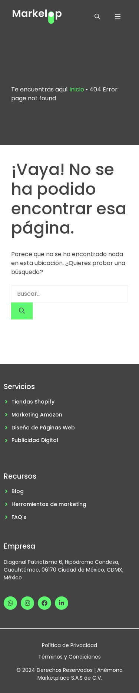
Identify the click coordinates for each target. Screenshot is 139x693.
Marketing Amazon (36, 414)
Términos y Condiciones (69, 656)
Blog (17, 491)
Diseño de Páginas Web (43, 427)
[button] (97, 16)
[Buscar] (22, 310)
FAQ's (18, 517)
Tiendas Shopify (32, 401)
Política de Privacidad (69, 645)
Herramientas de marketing (48, 504)
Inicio (76, 89)
